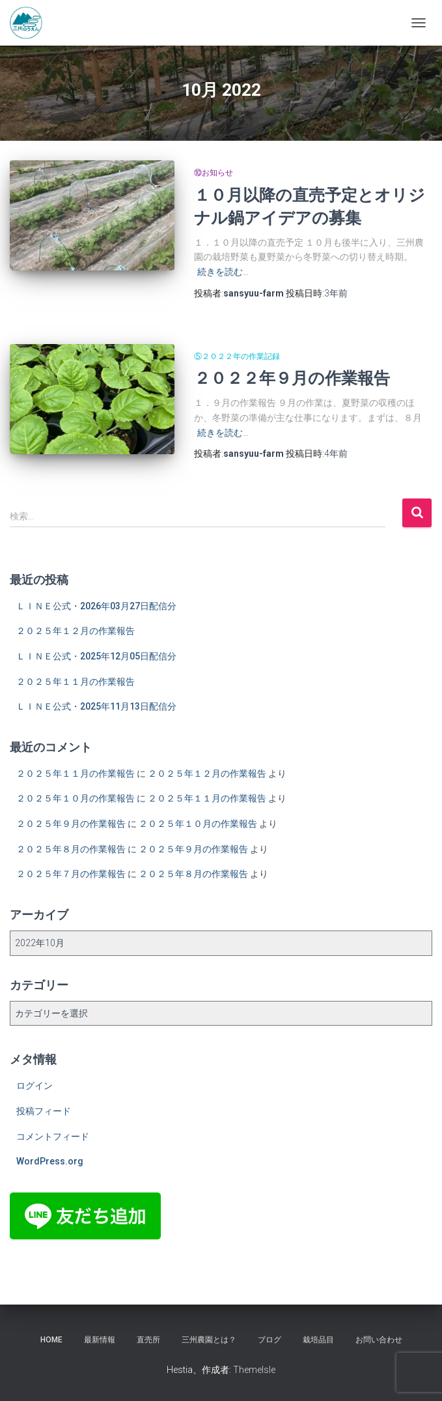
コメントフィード (52, 1136)
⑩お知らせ (213, 172)
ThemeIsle (254, 1370)
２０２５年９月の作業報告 (71, 823)
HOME (51, 1339)
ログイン (34, 1085)
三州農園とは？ (209, 1339)
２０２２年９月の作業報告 (292, 377)
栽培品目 (318, 1339)
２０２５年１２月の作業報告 (75, 631)
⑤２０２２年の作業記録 (237, 356)
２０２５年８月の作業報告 (71, 849)
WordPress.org (49, 1161)
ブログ (269, 1339)
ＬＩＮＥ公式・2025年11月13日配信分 (96, 706)
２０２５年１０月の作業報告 (75, 798)
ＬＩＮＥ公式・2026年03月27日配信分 (96, 606)
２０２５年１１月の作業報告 (75, 681)
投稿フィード (43, 1111)
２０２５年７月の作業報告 (71, 874)
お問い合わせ (378, 1339)
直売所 (148, 1339)
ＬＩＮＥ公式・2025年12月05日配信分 (96, 656)
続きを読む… (223, 272)
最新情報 (99, 1339)
